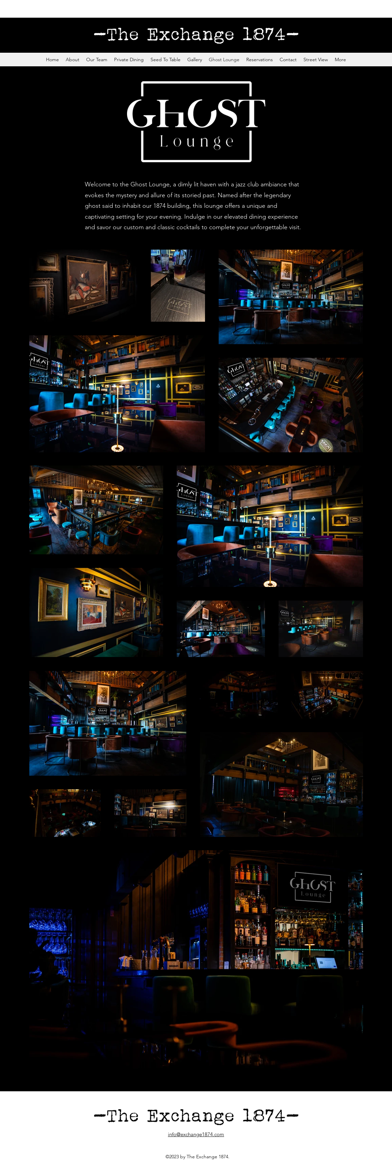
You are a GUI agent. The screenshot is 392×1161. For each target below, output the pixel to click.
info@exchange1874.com (196, 1134)
